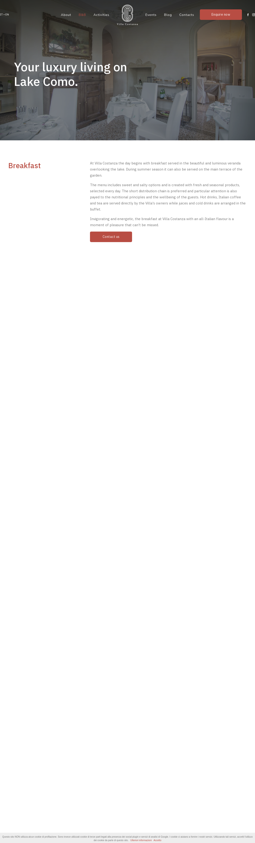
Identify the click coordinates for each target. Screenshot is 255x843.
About (66, 15)
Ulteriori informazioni (141, 840)
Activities (101, 15)
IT (1, 14)
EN (7, 14)
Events (151, 15)
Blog (168, 15)
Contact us (111, 237)
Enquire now (221, 14)
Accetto (157, 840)
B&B (82, 15)
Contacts (186, 15)
